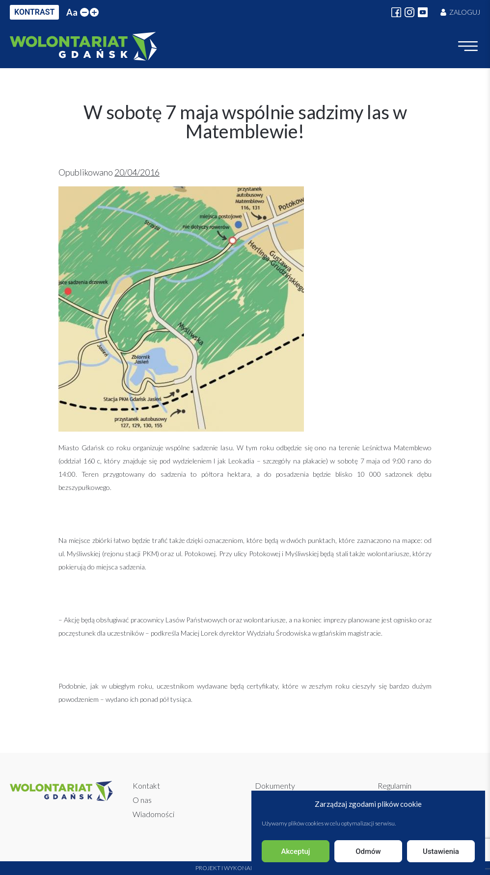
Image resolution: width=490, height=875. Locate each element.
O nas (142, 799)
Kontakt (146, 785)
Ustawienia (441, 851)
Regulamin (394, 785)
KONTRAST (34, 12)
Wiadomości (153, 814)
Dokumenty (275, 785)
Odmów (368, 851)
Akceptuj (295, 851)
